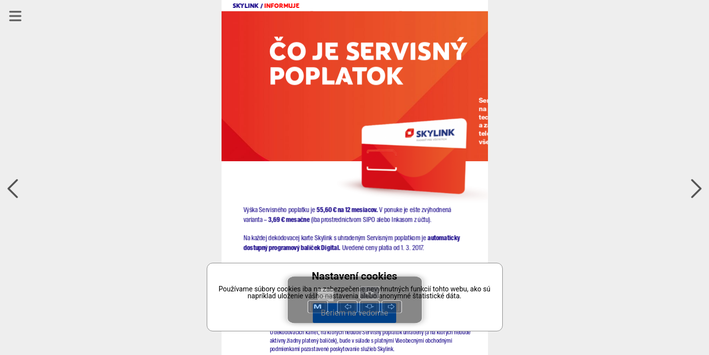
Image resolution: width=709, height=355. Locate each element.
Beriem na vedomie (354, 313)
